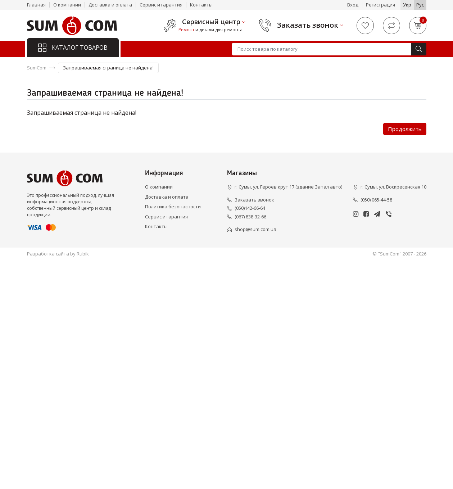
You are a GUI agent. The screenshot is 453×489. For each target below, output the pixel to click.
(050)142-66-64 (250, 208)
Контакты (201, 4)
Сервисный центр (211, 22)
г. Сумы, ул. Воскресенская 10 (393, 187)
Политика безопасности (173, 206)
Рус (420, 4)
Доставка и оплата (110, 4)
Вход (352, 4)
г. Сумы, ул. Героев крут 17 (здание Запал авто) (288, 187)
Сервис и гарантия (161, 4)
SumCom (36, 67)
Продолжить (405, 128)
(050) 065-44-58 (376, 199)
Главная (36, 4)
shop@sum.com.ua (255, 229)
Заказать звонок (307, 25)
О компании (67, 4)
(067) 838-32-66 (250, 216)
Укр (407, 4)
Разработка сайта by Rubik (58, 253)
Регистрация (380, 4)
